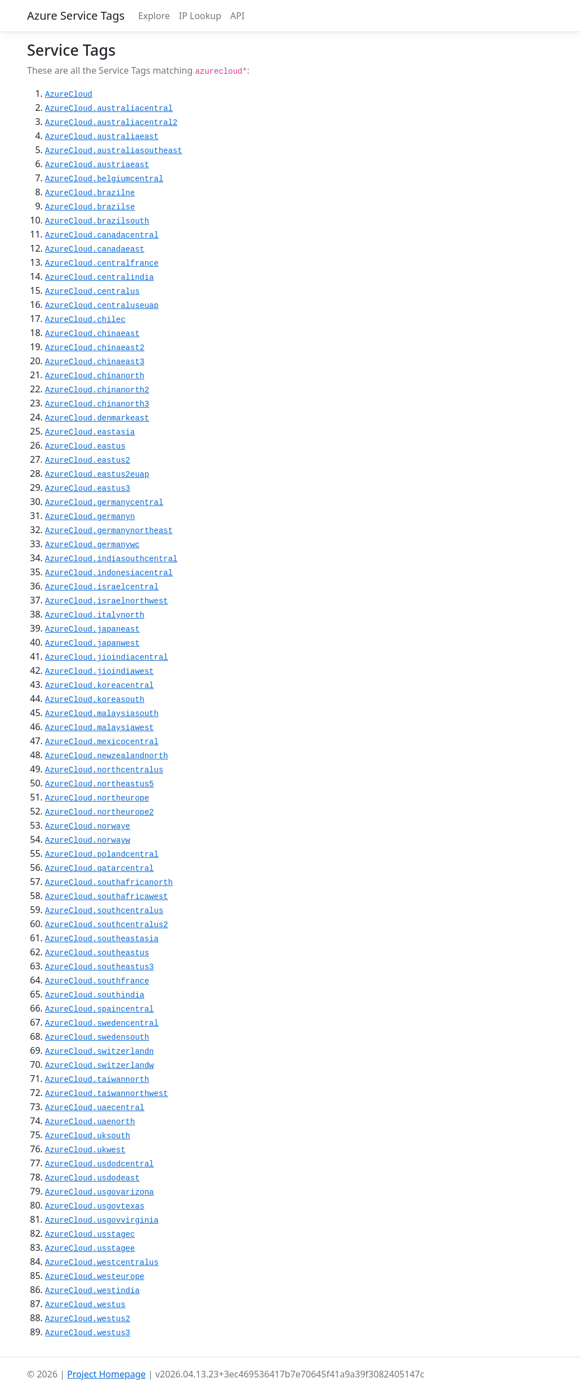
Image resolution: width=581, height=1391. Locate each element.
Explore (153, 16)
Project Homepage (106, 1374)
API (237, 16)
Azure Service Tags (75, 15)
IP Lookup (200, 16)
